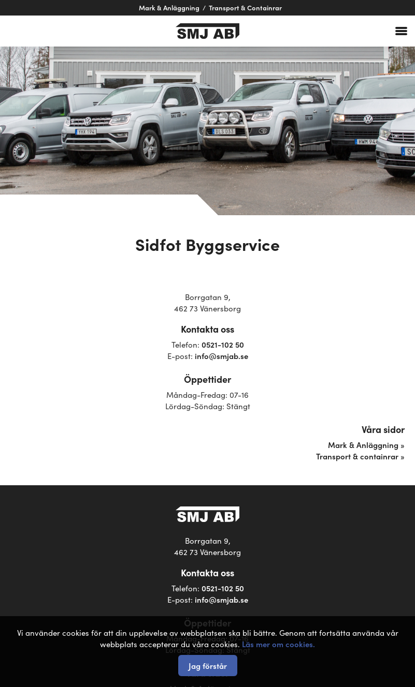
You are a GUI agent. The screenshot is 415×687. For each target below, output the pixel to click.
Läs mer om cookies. (278, 643)
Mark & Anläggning (169, 7)
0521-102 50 (223, 344)
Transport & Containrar (245, 7)
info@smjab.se (221, 355)
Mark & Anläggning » (366, 444)
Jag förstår (208, 665)
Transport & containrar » (360, 456)
